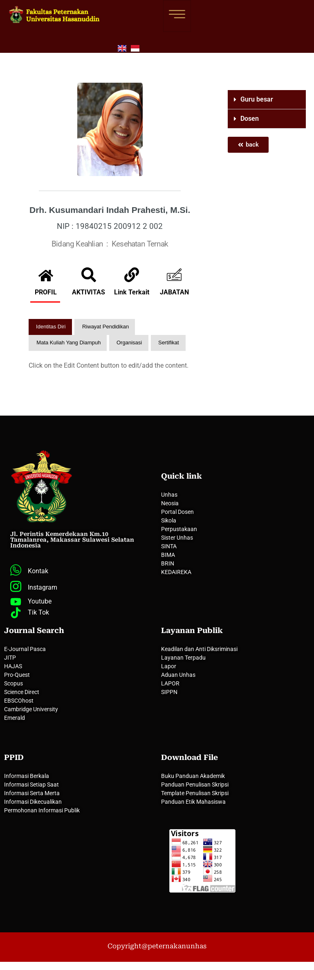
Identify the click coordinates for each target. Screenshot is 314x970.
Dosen (249, 118)
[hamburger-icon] (177, 16)
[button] (267, 99)
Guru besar (256, 99)
